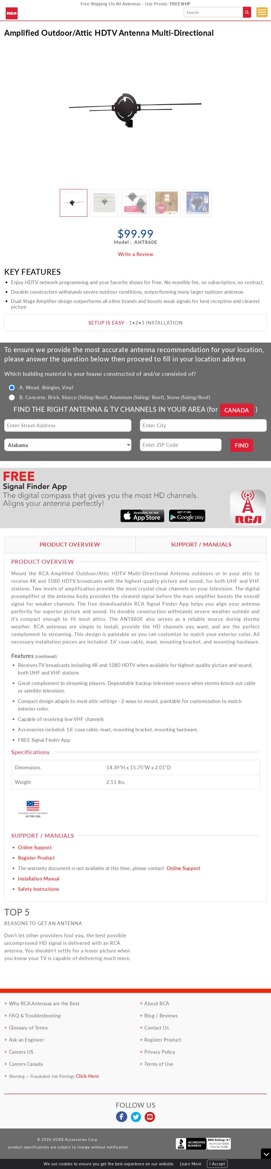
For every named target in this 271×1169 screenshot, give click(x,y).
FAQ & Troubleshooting (35, 1015)
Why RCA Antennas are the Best (44, 1003)
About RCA (157, 1003)
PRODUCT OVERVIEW (70, 544)
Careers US (21, 1051)
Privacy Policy (159, 1051)
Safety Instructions (38, 888)
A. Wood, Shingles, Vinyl (46, 387)
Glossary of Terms (28, 1027)
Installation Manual (39, 878)
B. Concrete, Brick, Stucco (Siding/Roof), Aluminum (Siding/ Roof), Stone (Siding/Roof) (114, 397)
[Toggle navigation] (262, 12)
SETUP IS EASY (106, 322)
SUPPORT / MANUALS (201, 544)
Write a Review (135, 254)
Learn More (190, 1163)
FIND (242, 445)
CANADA (236, 410)
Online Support (35, 847)
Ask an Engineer (26, 1039)
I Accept (217, 1163)
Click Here (87, 1076)
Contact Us (156, 1027)
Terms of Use (158, 1063)
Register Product (36, 857)
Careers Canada (26, 1063)
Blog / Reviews (160, 1015)
